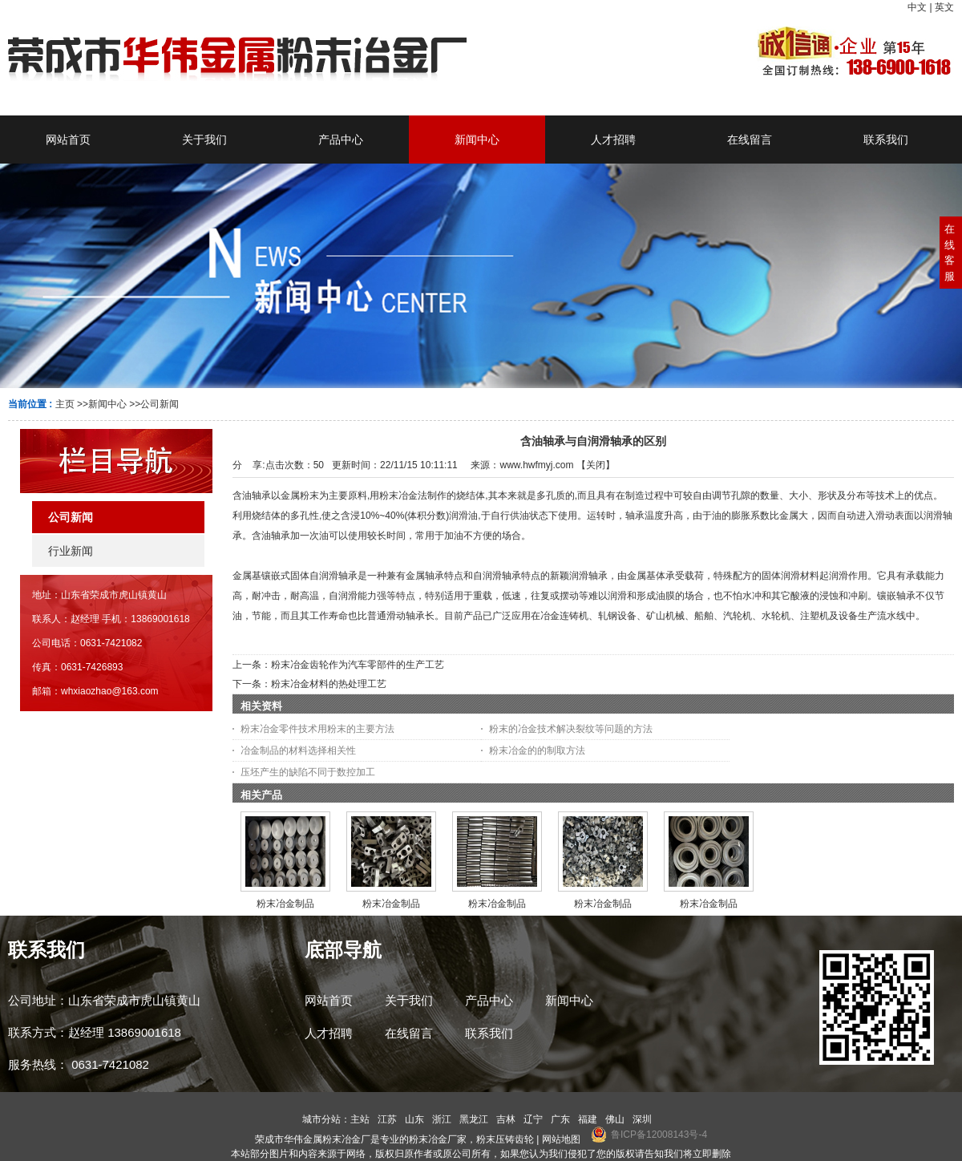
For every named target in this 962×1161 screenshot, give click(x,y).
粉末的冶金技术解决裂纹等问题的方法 (571, 728)
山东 (414, 1119)
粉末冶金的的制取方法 (537, 750)
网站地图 (561, 1139)
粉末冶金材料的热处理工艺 (328, 684)
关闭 (595, 465)
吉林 (505, 1119)
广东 (560, 1119)
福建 (587, 1119)
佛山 (614, 1119)
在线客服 (949, 252)
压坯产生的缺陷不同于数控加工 (307, 772)
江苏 (387, 1119)
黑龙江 (473, 1119)
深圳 (642, 1119)
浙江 (441, 1119)
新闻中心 (107, 404)
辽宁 (533, 1119)
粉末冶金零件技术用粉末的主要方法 (317, 728)
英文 (944, 7)
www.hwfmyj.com (536, 465)
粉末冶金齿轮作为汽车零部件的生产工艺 (357, 664)
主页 (65, 404)
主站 (360, 1119)
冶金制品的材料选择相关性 (298, 750)
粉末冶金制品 (285, 903)
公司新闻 (159, 404)
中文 (917, 7)
